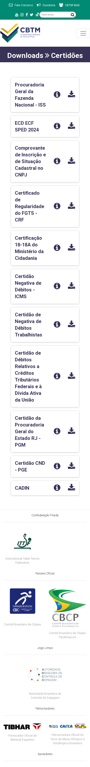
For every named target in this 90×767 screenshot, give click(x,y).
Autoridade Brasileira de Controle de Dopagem (45, 695)
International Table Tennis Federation (23, 560)
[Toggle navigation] (83, 33)
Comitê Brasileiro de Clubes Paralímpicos (67, 635)
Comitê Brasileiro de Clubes (22, 624)
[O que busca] (54, 14)
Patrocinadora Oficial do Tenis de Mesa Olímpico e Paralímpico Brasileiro (67, 739)
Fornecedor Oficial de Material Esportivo (22, 737)
